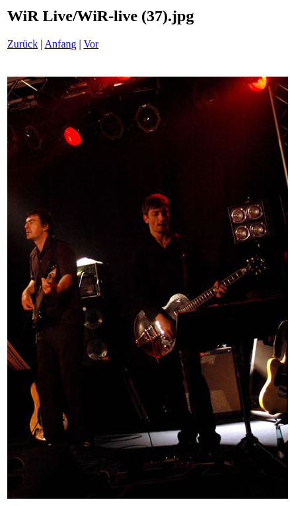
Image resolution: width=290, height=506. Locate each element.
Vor (90, 44)
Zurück (22, 44)
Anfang (61, 44)
